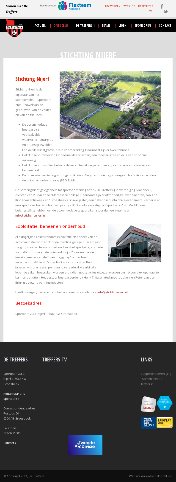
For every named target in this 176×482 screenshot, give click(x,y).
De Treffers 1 (85, 25)
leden (122, 25)
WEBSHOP (129, 6)
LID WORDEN (112, 6)
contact (165, 25)
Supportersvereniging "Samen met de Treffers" (156, 379)
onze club (61, 25)
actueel (40, 25)
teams (106, 25)
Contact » (9, 443)
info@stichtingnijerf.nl (30, 215)
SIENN (168, 476)
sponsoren (143, 25)
